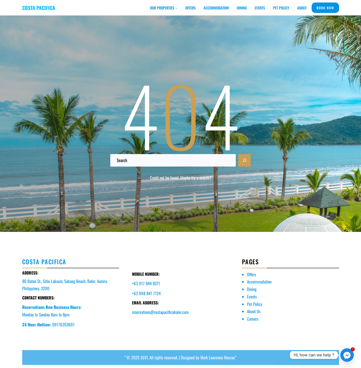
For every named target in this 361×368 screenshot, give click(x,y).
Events (252, 296)
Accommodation (259, 281)
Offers (251, 274)
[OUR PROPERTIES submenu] (176, 8)
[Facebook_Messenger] (347, 355)
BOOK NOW (325, 7)
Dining (251, 289)
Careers (252, 319)
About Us (253, 311)
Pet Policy (254, 304)
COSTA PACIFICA (38, 7)
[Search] (244, 160)
